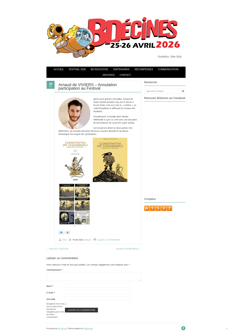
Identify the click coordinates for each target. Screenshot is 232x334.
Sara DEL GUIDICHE (57, 248)
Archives (109, 75)
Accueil (59, 69)
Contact (125, 75)
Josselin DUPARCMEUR (128, 248)
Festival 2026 (77, 69)
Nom (49, 286)
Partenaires (121, 69)
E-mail (50, 292)
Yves (64, 239)
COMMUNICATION (168, 69)
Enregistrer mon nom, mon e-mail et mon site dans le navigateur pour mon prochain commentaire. (55, 310)
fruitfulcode (88, 328)
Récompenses (144, 69)
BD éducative (99, 69)
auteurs (87, 239)
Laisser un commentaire (108, 239)
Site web (50, 299)
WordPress (62, 328)
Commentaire (54, 269)
